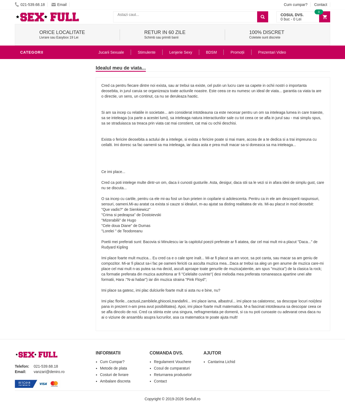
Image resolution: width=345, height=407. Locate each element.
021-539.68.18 (30, 4)
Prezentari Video (272, 52)
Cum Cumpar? (112, 362)
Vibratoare (34, 79)
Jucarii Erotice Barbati (47, 71)
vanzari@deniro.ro (49, 372)
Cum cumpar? (296, 4)
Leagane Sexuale (40, 176)
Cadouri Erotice (39, 152)
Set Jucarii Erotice (42, 160)
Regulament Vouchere (172, 362)
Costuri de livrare (114, 374)
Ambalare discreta (115, 381)
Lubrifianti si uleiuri (44, 87)
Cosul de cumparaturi (172, 368)
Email (59, 4)
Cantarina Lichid (221, 362)
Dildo (27, 111)
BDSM (27, 120)
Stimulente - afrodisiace (48, 63)
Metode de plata (113, 368)
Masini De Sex (36, 168)
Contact (320, 4)
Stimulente (147, 52)
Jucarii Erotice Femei (44, 136)
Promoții (237, 52)
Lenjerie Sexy (36, 103)
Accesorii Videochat (43, 184)
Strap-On (31, 144)
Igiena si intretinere (43, 95)
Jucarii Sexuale (111, 52)
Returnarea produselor (173, 374)
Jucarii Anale (36, 128)
